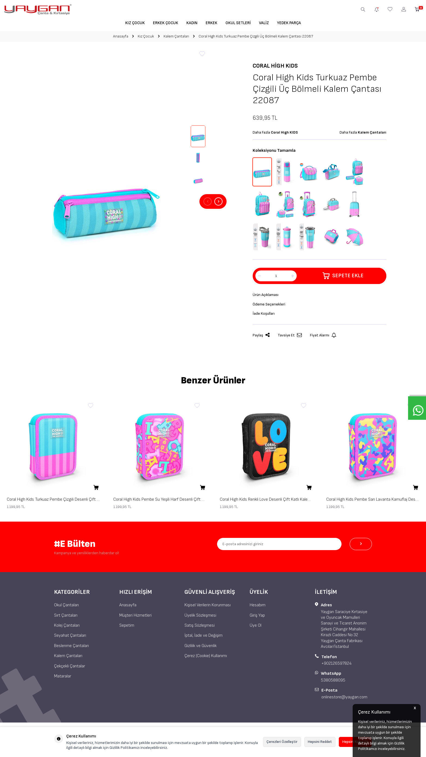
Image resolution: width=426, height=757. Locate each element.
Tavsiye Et (290, 337)
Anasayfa (120, 36)
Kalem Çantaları (176, 36)
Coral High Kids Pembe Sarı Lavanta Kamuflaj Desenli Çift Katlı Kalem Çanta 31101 (372, 501)
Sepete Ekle (343, 275)
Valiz (264, 23)
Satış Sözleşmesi (199, 627)
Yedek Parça (289, 23)
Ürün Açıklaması (267, 295)
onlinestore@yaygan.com (344, 698)
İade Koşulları (264, 314)
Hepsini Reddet (320, 741)
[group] (106, 201)
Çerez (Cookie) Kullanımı (205, 657)
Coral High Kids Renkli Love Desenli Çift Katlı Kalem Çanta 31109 (266, 501)
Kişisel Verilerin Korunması (207, 606)
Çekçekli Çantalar (69, 667)
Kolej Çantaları (67, 627)
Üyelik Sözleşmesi (200, 617)
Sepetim (126, 627)
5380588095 (333, 682)
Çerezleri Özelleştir (282, 741)
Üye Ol (255, 627)
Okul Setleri (238, 23)
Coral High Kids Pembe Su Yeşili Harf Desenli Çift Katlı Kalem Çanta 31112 (159, 501)
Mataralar (62, 677)
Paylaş (261, 337)
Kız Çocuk (135, 23)
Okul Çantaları (66, 606)
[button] (207, 201)
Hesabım (257, 606)
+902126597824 (336, 665)
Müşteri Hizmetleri (135, 617)
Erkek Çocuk (165, 23)
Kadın (192, 23)
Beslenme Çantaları (71, 647)
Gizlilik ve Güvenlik (200, 647)
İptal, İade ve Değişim (203, 637)
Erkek (211, 23)
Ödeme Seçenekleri (270, 305)
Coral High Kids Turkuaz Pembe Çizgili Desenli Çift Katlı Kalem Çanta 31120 (53, 501)
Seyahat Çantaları (70, 637)
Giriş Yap (257, 617)
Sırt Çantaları (65, 617)
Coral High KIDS (275, 65)
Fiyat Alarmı (323, 337)
